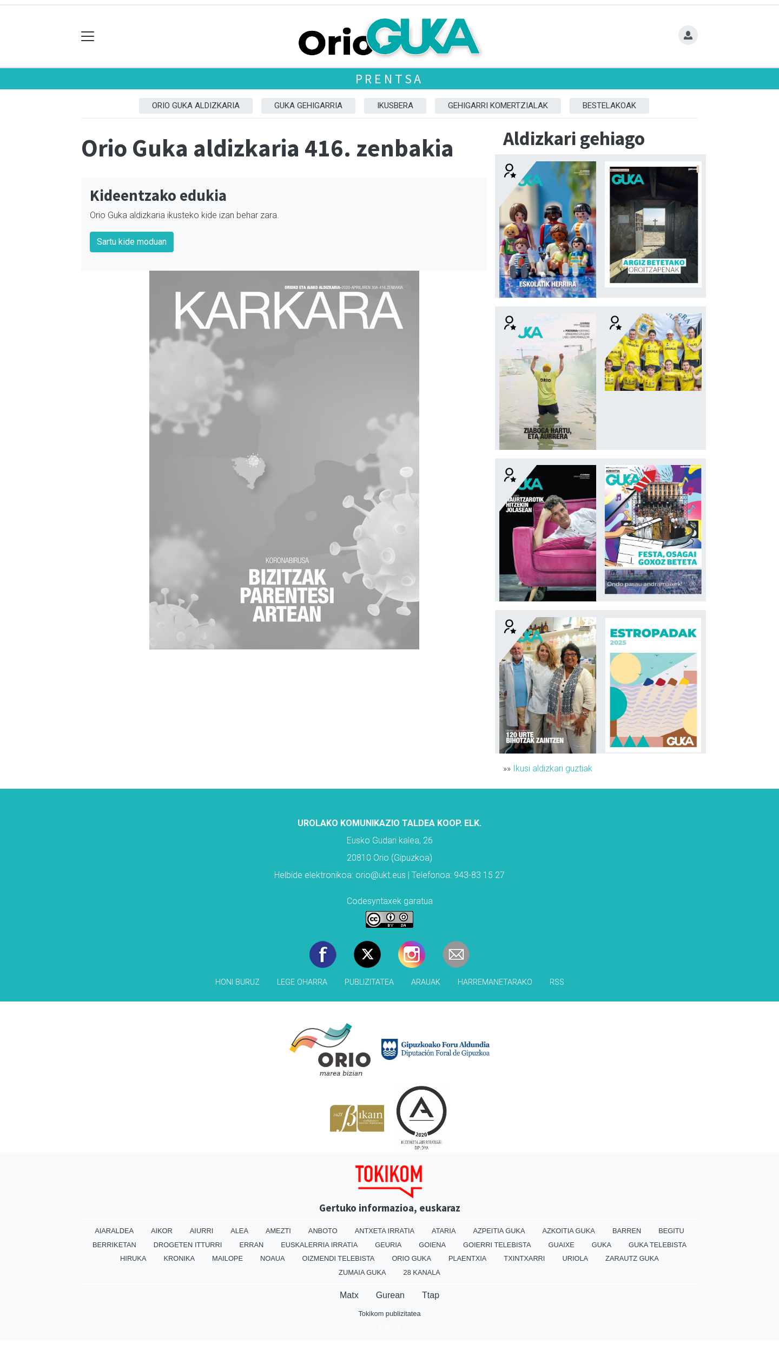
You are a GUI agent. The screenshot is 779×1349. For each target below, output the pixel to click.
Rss (557, 982)
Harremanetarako (495, 982)
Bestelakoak (609, 105)
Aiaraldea (114, 1231)
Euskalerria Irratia (319, 1245)
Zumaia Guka (362, 1272)
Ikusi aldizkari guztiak (552, 768)
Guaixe (561, 1245)
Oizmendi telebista (338, 1258)
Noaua (272, 1258)
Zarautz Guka (632, 1258)
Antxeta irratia (384, 1231)
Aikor (162, 1231)
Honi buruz (237, 982)
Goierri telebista (497, 1245)
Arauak (425, 982)
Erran (251, 1245)
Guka (601, 1245)
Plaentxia (467, 1258)
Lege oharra (302, 982)
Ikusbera (395, 105)
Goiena (432, 1245)
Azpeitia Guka (499, 1231)
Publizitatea (369, 982)
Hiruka (133, 1258)
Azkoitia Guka (568, 1231)
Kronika (179, 1258)
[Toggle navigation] (88, 36)
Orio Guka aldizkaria (196, 105)
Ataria (443, 1231)
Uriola (575, 1258)
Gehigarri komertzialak (498, 105)
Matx (349, 1295)
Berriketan (114, 1245)
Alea (239, 1231)
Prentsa (389, 78)
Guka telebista (657, 1245)
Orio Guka (411, 1258)
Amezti (278, 1231)
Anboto (323, 1231)
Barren (626, 1231)
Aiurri (201, 1231)
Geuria (388, 1245)
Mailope (227, 1258)
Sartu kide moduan (132, 242)
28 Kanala (422, 1272)
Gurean (390, 1295)
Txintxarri (524, 1258)
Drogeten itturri (188, 1245)
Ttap (430, 1295)
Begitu (671, 1231)
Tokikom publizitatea (389, 1313)
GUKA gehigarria (308, 105)
